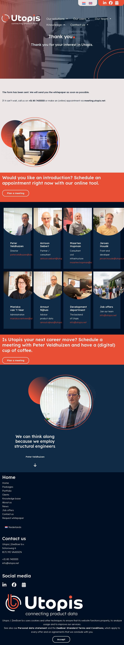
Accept (61, 639)
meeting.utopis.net (94, 100)
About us (7, 502)
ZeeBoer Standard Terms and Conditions (79, 628)
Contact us (8, 514)
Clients (5, 494)
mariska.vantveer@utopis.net (25, 318)
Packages (7, 486)
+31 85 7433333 (37, 100)
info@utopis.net (78, 322)
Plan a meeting (15, 193)
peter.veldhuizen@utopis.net (25, 254)
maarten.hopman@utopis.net (85, 262)
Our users (81, 19)
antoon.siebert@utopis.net (54, 258)
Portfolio (7, 490)
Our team (103, 19)
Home (5, 483)
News (5, 506)
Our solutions (57, 19)
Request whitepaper (13, 518)
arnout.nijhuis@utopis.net (53, 322)
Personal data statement (32, 628)
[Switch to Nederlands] (13, 527)
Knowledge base (11, 498)
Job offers (8, 510)
